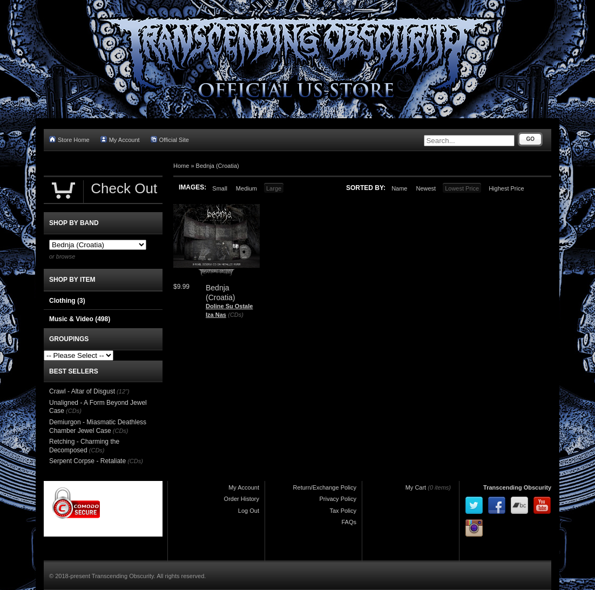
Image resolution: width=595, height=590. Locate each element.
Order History (241, 499)
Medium (246, 188)
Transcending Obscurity (517, 487)
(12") (123, 391)
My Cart (416, 487)
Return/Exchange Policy (324, 487)
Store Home (69, 139)
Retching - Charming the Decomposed (84, 446)
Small (219, 188)
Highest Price (506, 188)
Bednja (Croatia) (217, 165)
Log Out (248, 510)
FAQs (348, 522)
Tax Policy (342, 510)
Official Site (170, 139)
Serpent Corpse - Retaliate (87, 461)
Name (399, 188)
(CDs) (236, 314)
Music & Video (79, 319)
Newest (426, 188)
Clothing (67, 300)
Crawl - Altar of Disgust (82, 391)
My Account (120, 139)
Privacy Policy (338, 499)
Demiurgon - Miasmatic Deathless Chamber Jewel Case (97, 426)
